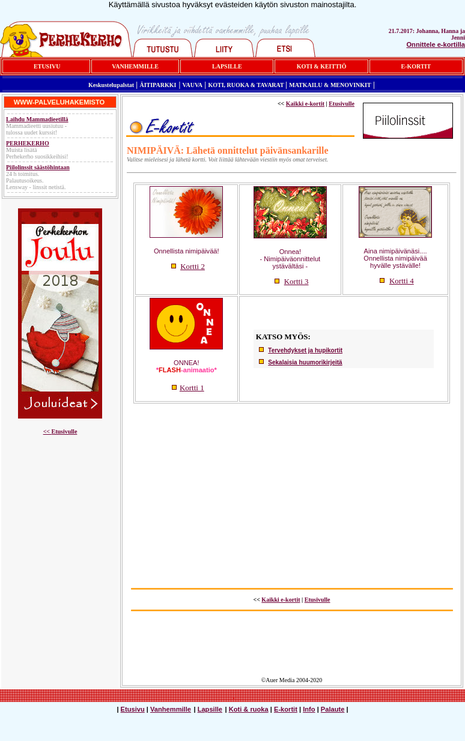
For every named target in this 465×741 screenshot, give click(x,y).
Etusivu (133, 709)
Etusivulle (65, 431)
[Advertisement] (292, 492)
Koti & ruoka (249, 709)
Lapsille (210, 709)
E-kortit (285, 709)
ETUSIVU (47, 66)
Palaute (333, 709)
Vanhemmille (170, 709)
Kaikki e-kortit (305, 103)
